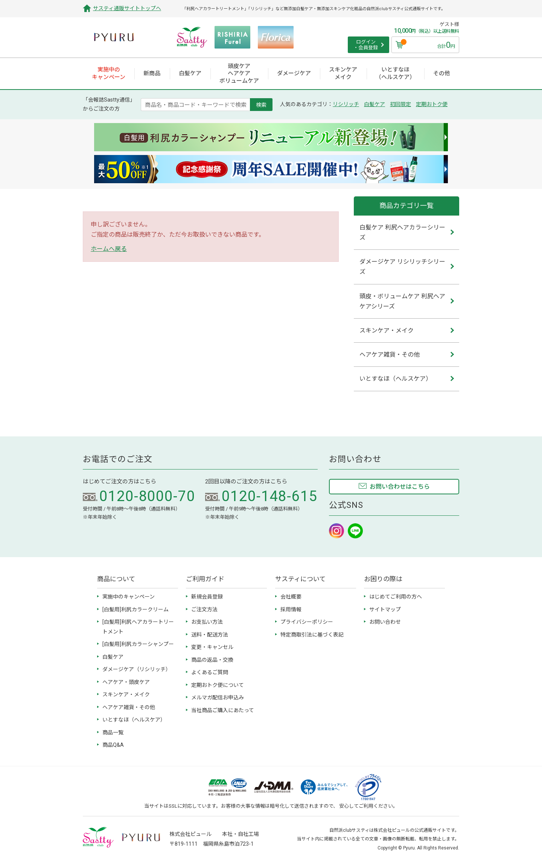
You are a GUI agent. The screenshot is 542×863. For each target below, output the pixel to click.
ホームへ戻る (109, 248)
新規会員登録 (207, 597)
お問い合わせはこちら (400, 486)
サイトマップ (385, 609)
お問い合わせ (385, 622)
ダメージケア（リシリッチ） (136, 669)
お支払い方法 (207, 622)
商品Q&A (113, 745)
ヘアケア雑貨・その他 (128, 707)
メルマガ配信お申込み (217, 697)
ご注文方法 (204, 609)
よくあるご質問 (209, 672)
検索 (261, 104)
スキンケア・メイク (126, 694)
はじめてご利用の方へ (395, 597)
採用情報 (290, 609)
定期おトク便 (432, 104)
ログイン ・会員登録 (365, 45)
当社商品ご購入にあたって (222, 710)
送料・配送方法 (209, 635)
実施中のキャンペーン (128, 597)
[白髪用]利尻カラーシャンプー (138, 644)
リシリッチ (346, 104)
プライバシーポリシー (306, 622)
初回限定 (400, 104)
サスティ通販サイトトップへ (127, 8)
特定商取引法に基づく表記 (312, 635)
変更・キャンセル (212, 647)
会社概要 (290, 597)
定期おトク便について (217, 685)
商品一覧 (112, 732)
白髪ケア (374, 104)
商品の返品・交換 (212, 660)
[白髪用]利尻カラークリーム (135, 609)
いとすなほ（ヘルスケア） (134, 720)
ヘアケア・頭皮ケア (126, 682)
